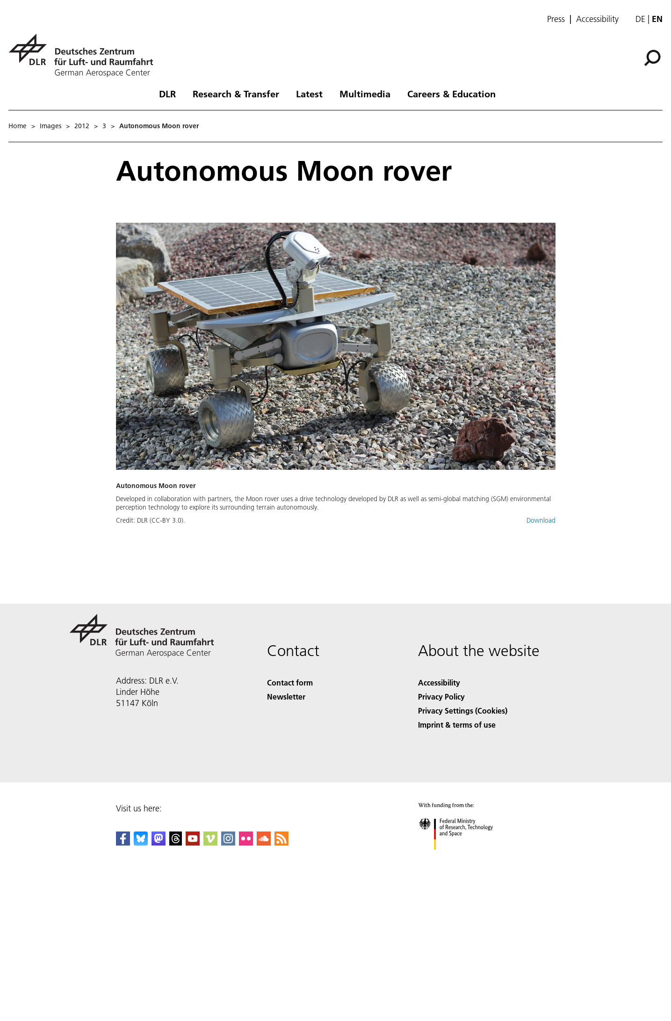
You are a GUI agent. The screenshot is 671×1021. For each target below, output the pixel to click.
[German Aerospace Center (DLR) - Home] (84, 55)
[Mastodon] (159, 842)
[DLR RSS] (281, 842)
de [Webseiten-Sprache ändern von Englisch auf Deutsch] (640, 19)
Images (50, 126)
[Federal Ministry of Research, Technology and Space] (464, 858)
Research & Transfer (236, 94)
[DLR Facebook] (123, 842)
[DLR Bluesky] (141, 842)
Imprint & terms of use (457, 724)
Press (556, 19)
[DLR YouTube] (193, 842)
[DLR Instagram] (228, 842)
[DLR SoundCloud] (264, 842)
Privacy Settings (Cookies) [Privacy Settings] (462, 710)
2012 (81, 126)
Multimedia (364, 94)
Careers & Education (451, 94)
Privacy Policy (441, 696)
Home (17, 126)
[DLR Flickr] (246, 842)
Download (541, 520)
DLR (167, 94)
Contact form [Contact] (290, 682)
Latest (309, 94)
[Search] (652, 58)
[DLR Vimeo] (210, 842)
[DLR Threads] (175, 842)
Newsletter (286, 696)
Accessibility (597, 19)
